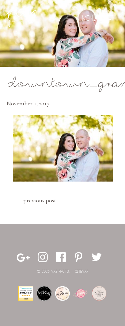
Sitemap (81, 271)
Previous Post (39, 200)
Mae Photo (21, 18)
